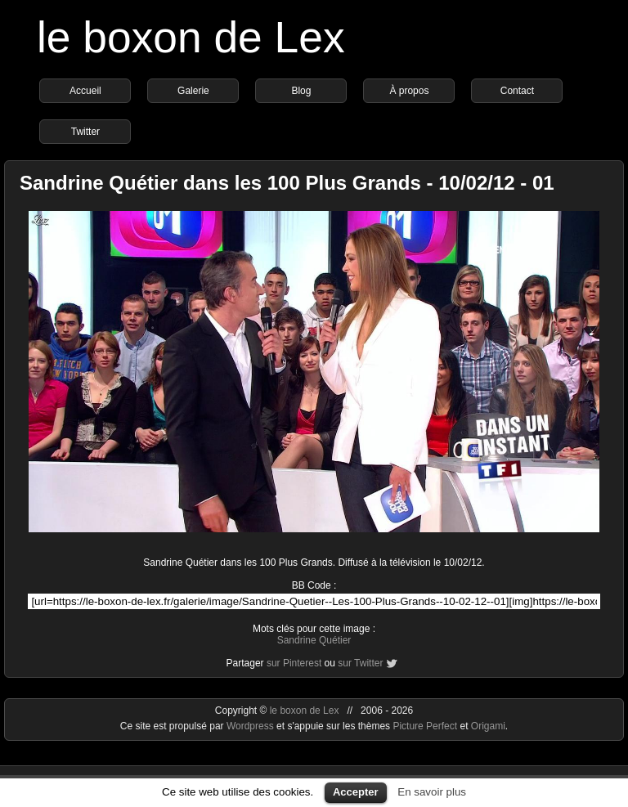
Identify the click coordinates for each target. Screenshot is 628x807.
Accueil (85, 90)
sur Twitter (360, 663)
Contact (517, 90)
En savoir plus (431, 792)
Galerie (193, 90)
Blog (301, 90)
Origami (488, 726)
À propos (408, 90)
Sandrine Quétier (314, 640)
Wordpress (251, 726)
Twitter (85, 131)
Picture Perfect (424, 726)
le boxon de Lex (191, 37)
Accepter (356, 792)
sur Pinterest (294, 663)
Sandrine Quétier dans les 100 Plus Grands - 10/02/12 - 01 (287, 183)
